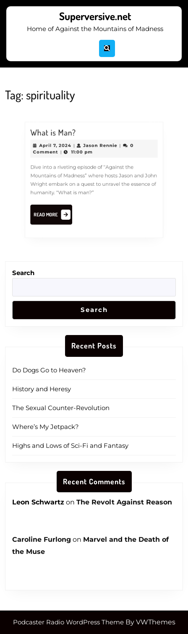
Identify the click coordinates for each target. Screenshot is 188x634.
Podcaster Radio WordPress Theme (68, 622)
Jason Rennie (100, 147)
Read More (55, 214)
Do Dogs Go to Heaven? (49, 370)
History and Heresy (41, 389)
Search (23, 273)
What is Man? (54, 135)
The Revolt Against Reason (124, 502)
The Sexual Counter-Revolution (61, 408)
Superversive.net (95, 16)
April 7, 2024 (57, 147)
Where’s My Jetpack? (45, 427)
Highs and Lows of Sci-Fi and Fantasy (70, 446)
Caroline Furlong (41, 539)
